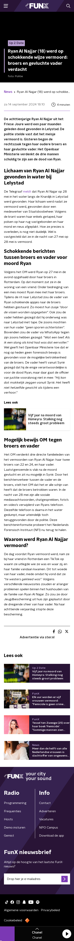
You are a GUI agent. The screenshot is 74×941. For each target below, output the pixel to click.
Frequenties (12, 811)
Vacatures (46, 819)
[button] (66, 933)
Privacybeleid (50, 910)
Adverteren (47, 811)
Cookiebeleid (13, 920)
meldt (27, 191)
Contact (45, 803)
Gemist (9, 835)
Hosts (8, 819)
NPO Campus (48, 827)
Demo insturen (14, 827)
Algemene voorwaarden (21, 910)
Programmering (15, 803)
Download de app (51, 835)
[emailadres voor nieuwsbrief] (37, 878)
